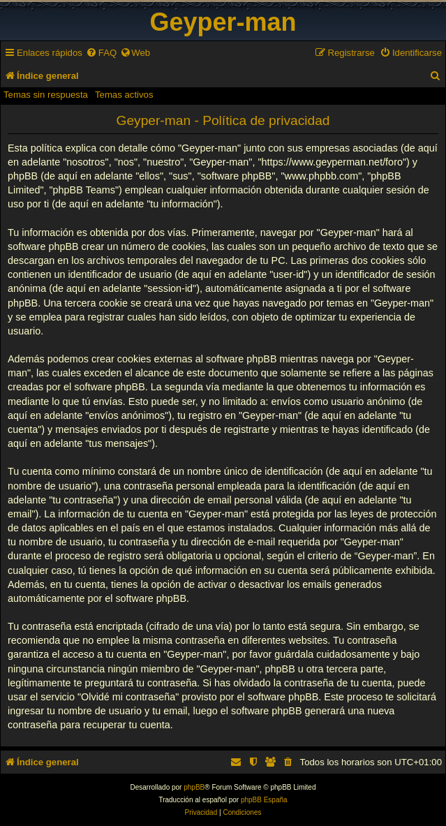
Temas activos (124, 94)
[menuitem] (101, 53)
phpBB (194, 787)
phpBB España (264, 800)
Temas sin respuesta (45, 94)
